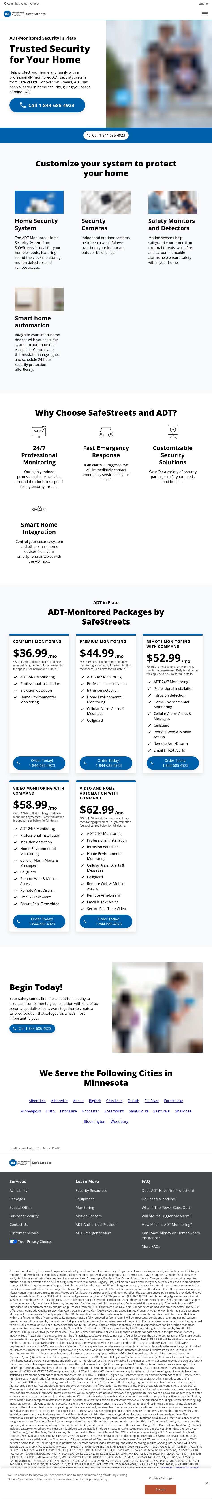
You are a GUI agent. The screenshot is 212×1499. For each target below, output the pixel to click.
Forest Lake (173, 1100)
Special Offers (20, 1207)
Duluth (133, 1100)
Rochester (90, 1111)
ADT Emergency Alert (93, 1233)
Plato (50, 1111)
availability (30, 1148)
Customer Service (24, 1233)
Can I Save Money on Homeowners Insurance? (171, 1235)
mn (45, 1148)
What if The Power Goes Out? (166, 1207)
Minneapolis (30, 1111)
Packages (17, 1199)
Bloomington (94, 1121)
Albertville (59, 1100)
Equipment (85, 1199)
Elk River (152, 1100)
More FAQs (151, 1246)
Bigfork (95, 1100)
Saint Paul (161, 1111)
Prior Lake (68, 1111)
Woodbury (119, 1121)
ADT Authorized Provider (96, 1224)
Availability (18, 1190)
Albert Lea (37, 1100)
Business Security (24, 1216)
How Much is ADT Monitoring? (167, 1224)
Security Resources (91, 1190)
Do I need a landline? (159, 1199)
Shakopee (183, 1111)
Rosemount (114, 1111)
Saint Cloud (138, 1111)
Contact (167, 1468)
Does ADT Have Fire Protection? (168, 1190)
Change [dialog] (35, 4)
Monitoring (85, 1207)
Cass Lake (114, 1100)
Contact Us (18, 1224)
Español (203, 4)
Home (13, 1148)
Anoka (78, 1100)
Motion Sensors (89, 1216)
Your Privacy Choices (30, 1241)
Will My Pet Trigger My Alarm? (166, 1216)
